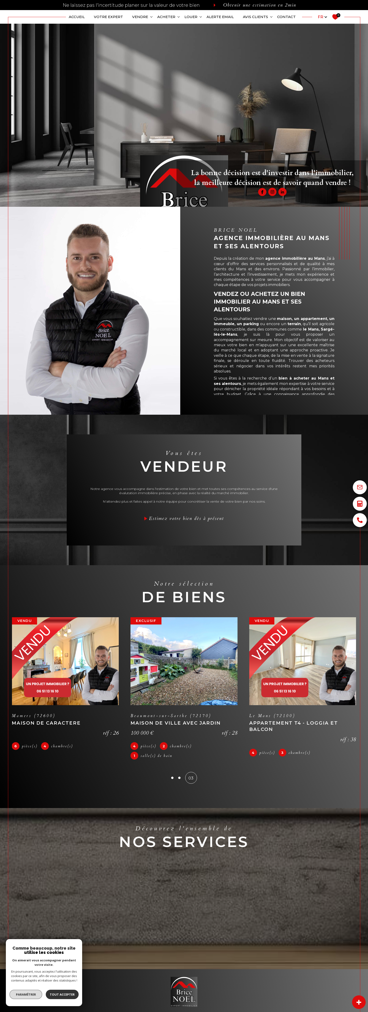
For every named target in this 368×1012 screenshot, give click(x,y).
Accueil (77, 17)
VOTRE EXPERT (108, 17)
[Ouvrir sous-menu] (151, 16)
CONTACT (286, 17)
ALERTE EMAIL (220, 17)
